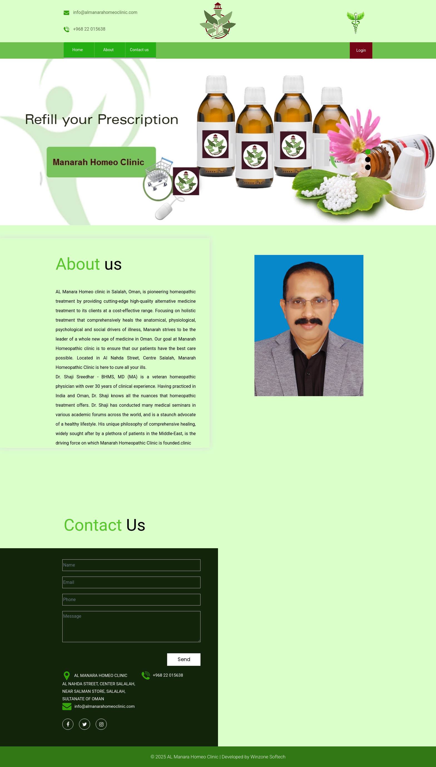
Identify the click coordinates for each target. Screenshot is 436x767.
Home (81, 48)
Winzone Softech (267, 756)
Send (184, 659)
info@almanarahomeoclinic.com (100, 12)
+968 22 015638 (84, 29)
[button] (32, 141)
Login (361, 50)
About (108, 50)
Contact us (139, 50)
